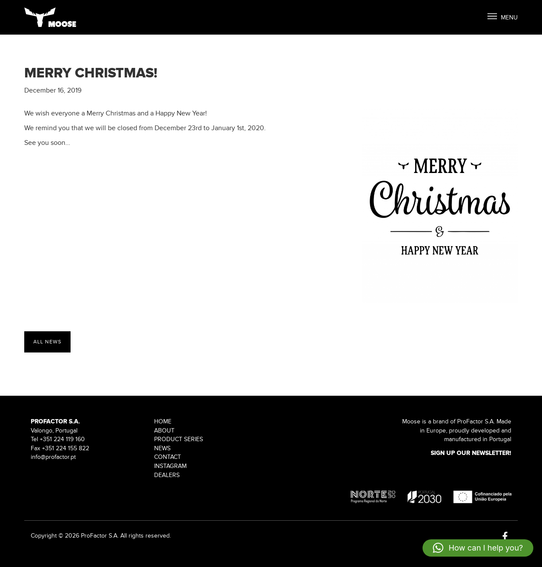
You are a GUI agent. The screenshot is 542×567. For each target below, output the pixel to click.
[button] (478, 548)
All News (47, 342)
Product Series (178, 439)
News (162, 448)
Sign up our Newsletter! (471, 453)
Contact (167, 457)
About (164, 430)
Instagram (170, 466)
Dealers (167, 475)
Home (162, 421)
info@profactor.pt (53, 457)
